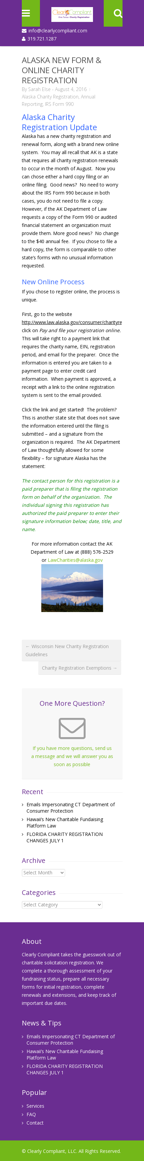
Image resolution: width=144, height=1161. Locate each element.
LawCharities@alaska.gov (75, 560)
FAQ (31, 1114)
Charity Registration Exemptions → (79, 668)
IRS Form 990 (59, 104)
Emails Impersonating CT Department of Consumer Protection (71, 807)
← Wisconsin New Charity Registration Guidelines (67, 650)
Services (35, 1106)
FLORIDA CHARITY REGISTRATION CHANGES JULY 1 (65, 1069)
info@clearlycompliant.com (58, 30)
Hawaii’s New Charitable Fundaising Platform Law (65, 1054)
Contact (35, 1123)
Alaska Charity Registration (50, 96)
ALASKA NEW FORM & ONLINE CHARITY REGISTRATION (61, 70)
